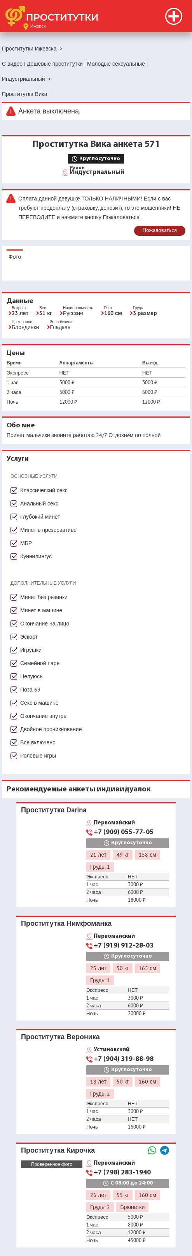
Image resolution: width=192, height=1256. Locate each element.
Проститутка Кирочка (58, 1150)
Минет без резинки (44, 597)
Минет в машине (41, 610)
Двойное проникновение (51, 729)
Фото (15, 256)
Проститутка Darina (53, 809)
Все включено (38, 742)
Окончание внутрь (43, 715)
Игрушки (31, 649)
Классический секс (44, 490)
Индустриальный (97, 172)
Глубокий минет (40, 516)
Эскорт (29, 636)
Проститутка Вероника (60, 1036)
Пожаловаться (160, 230)
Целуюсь (31, 676)
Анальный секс (39, 503)
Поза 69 (30, 689)
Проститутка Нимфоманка (66, 923)
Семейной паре (39, 663)
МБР (26, 543)
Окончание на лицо (44, 623)
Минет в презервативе (48, 529)
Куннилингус (36, 556)
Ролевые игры (38, 755)
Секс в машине (39, 702)
